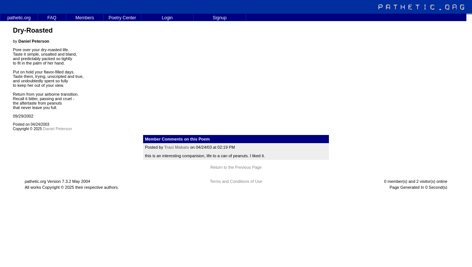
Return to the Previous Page (236, 167)
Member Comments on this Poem (177, 139)
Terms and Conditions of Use (236, 181)
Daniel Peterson (57, 128)
